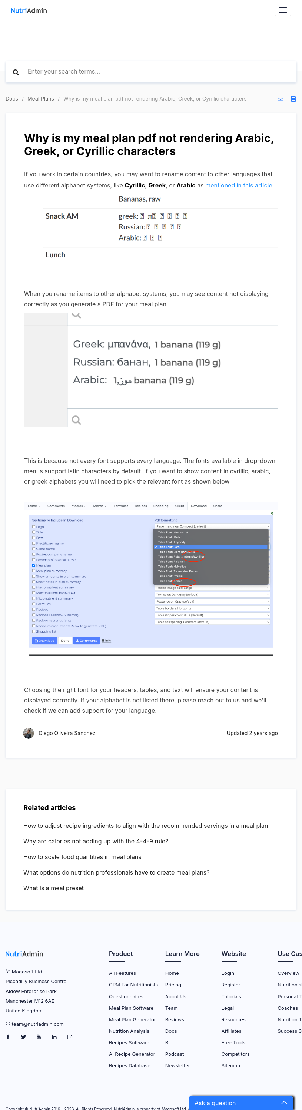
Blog (170, 1042)
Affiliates (232, 1031)
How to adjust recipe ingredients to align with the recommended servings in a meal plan (145, 825)
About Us (176, 996)
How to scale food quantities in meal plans (82, 857)
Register (231, 984)
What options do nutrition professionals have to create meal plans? (116, 872)
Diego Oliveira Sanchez (67, 733)
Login (228, 973)
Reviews (174, 1019)
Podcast (174, 1054)
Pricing (173, 984)
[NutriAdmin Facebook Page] (9, 1037)
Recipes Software (129, 1042)
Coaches (288, 1008)
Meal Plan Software (131, 1008)
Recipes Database (129, 1065)
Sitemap (231, 1065)
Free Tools (234, 1042)
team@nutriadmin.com (38, 1024)
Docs (12, 98)
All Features (122, 973)
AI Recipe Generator (132, 1054)
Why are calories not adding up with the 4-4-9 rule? (95, 841)
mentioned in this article (238, 185)
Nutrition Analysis (129, 1031)
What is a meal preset (53, 888)
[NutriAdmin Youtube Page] (39, 1037)
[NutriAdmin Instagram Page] (69, 1037)
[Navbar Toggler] (283, 10)
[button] (241, 1103)
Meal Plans (40, 98)
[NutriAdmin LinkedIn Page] (55, 1037)
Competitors (236, 1054)
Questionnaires (126, 996)
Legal (228, 1008)
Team (171, 1008)
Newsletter (177, 1065)
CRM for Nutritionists (133, 984)
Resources (234, 1019)
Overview (288, 973)
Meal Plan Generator (132, 1019)
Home (172, 973)
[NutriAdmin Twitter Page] (24, 1037)
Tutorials (231, 996)
